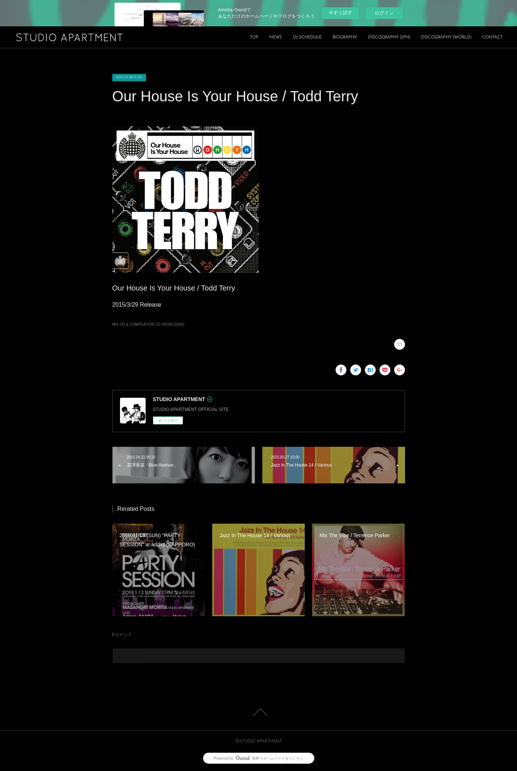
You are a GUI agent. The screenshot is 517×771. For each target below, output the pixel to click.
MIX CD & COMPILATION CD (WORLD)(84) (148, 324)
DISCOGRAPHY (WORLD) (446, 37)
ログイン (384, 13)
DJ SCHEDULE (307, 37)
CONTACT (492, 37)
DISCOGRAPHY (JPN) (389, 37)
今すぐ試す (340, 12)
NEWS (275, 37)
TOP (254, 37)
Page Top (258, 712)
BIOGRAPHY (345, 37)
